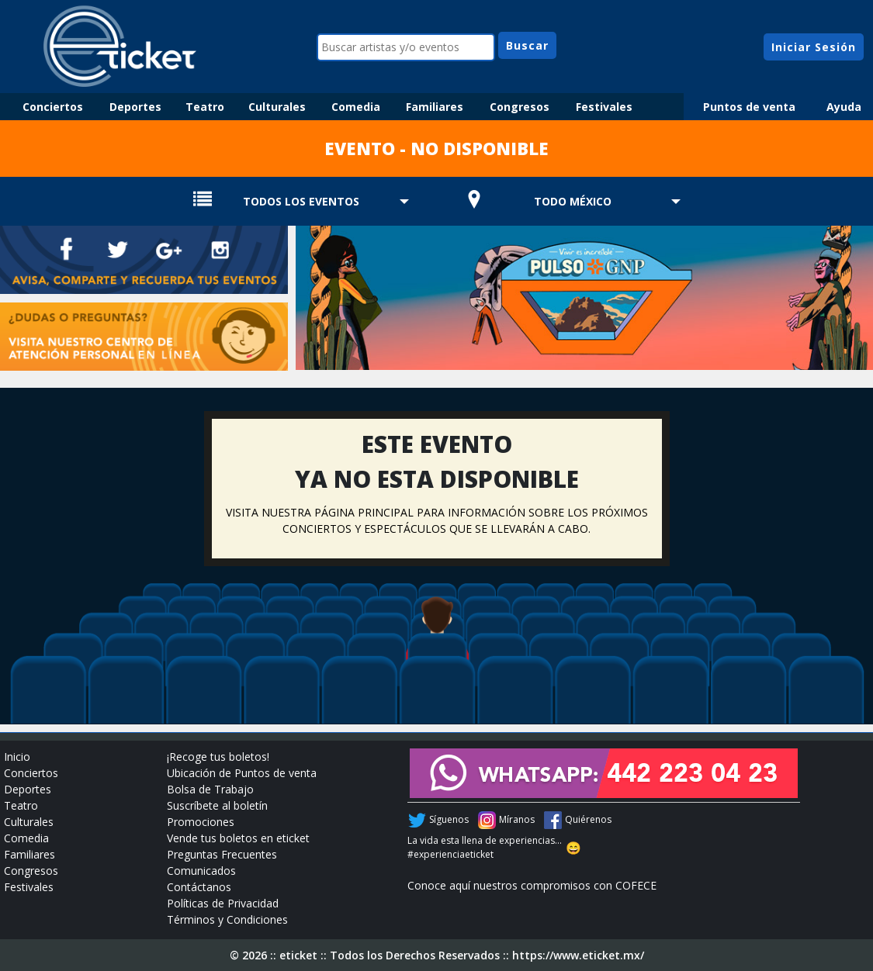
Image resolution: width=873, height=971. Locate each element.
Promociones (200, 821)
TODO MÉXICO (572, 201)
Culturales (277, 106)
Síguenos (449, 819)
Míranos (517, 819)
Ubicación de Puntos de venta (242, 772)
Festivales (604, 106)
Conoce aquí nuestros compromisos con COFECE (531, 885)
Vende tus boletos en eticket (238, 838)
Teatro (204, 106)
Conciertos (53, 106)
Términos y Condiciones (227, 919)
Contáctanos (199, 886)
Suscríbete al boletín (217, 805)
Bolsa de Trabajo (210, 789)
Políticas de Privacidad (223, 903)
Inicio (17, 756)
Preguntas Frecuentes (222, 854)
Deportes (135, 106)
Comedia (355, 106)
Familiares (434, 106)
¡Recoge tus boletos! (218, 756)
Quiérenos (588, 819)
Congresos (519, 106)
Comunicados (201, 870)
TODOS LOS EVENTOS (301, 201)
